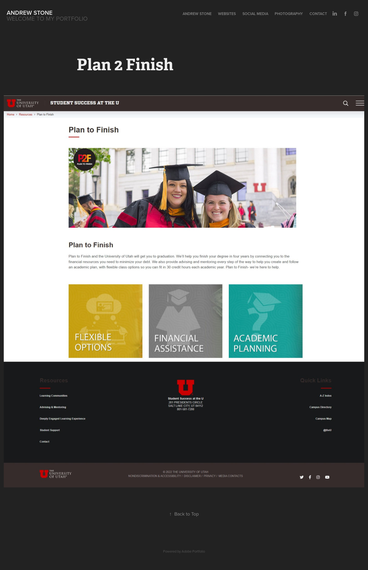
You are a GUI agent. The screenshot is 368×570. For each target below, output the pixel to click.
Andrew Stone (30, 12)
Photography (289, 13)
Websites (227, 13)
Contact (318, 13)
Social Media (255, 13)
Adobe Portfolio (193, 551)
